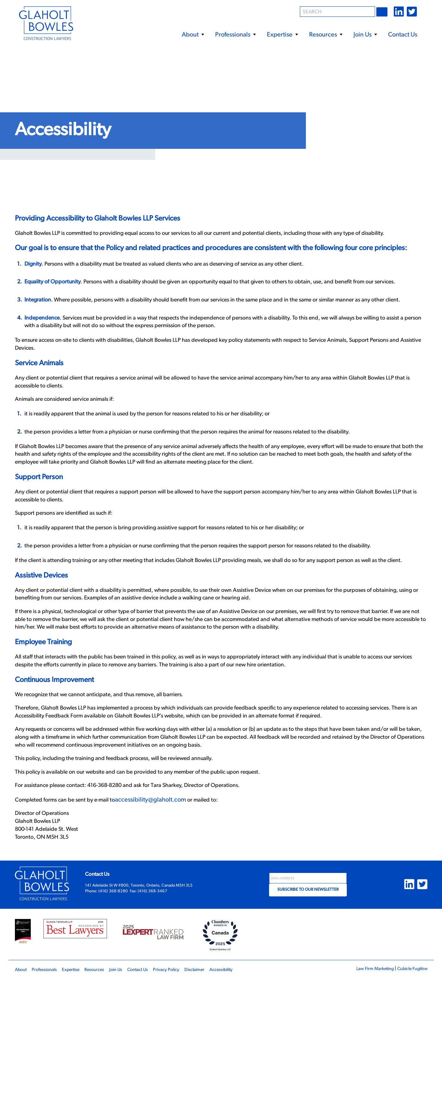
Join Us (365, 35)
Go (383, 12)
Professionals (235, 35)
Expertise (282, 35)
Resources (325, 35)
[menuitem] (192, 32)
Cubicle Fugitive (409, 1105)
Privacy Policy (184, 1106)
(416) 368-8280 (113, 1028)
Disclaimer (215, 1106)
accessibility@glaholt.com (162, 929)
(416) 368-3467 (152, 1028)
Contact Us (402, 35)
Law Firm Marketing (367, 1105)
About (193, 35)
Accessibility (246, 1106)
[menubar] (276, 32)
